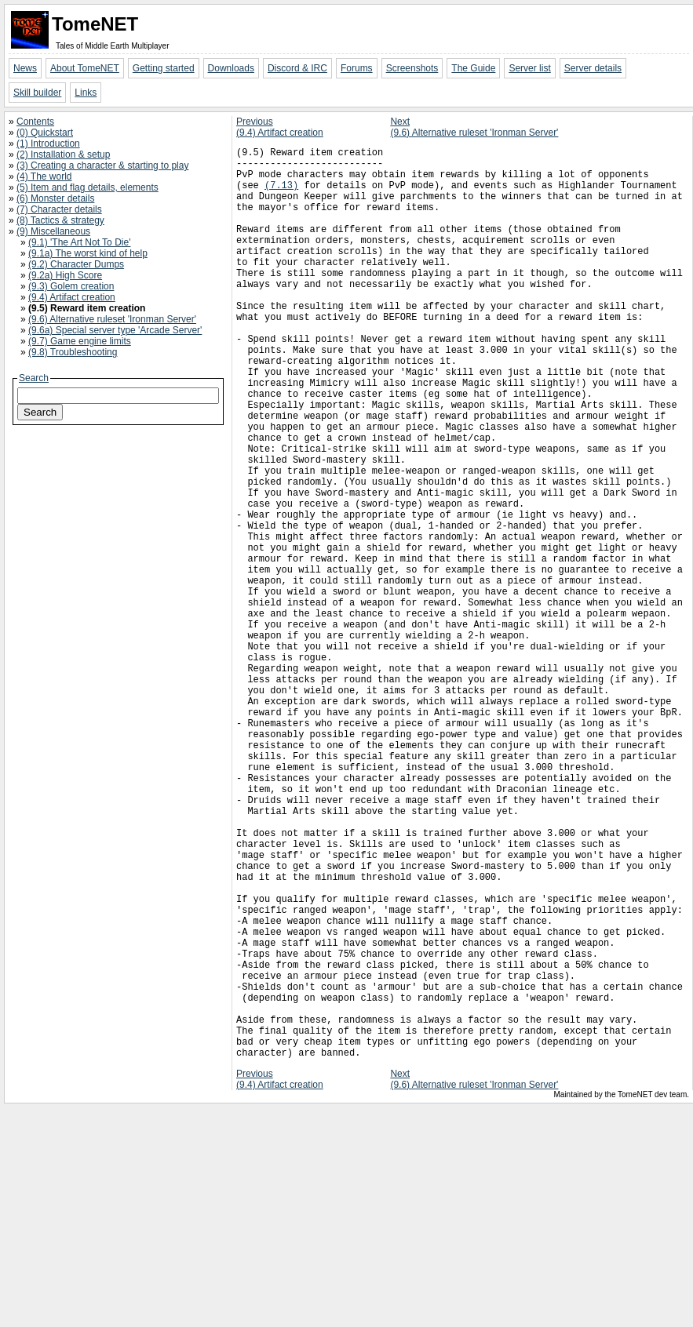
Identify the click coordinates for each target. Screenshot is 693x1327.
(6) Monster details (55, 198)
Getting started (164, 68)
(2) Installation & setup (63, 154)
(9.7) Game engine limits (79, 341)
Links (86, 92)
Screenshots (412, 68)
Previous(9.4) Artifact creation (279, 127)
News (25, 68)
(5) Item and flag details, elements (87, 187)
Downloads (231, 68)
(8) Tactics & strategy (60, 220)
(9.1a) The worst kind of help (88, 253)
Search (34, 378)
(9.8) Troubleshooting (72, 352)
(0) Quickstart (44, 132)
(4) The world (43, 176)
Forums (357, 68)
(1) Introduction (48, 143)
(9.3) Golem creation (71, 286)
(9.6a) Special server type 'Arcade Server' (115, 330)
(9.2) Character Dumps (76, 264)
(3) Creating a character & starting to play (102, 165)
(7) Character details (59, 209)
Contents (35, 121)
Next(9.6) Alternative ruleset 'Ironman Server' (474, 127)
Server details (593, 68)
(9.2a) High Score (65, 275)
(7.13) (281, 194)
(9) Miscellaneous (53, 231)
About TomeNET (84, 68)
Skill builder (37, 92)
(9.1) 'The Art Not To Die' (79, 242)
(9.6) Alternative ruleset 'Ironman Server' (112, 319)
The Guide (473, 68)
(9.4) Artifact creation (71, 297)
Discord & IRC (297, 68)
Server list (529, 68)
